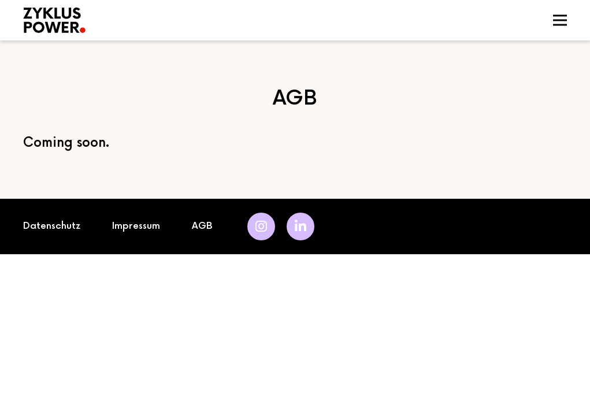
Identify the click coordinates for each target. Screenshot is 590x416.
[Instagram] (261, 226)
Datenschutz (51, 226)
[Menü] (560, 20)
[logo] (166, 21)
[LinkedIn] (300, 226)
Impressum (136, 226)
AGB (202, 226)
